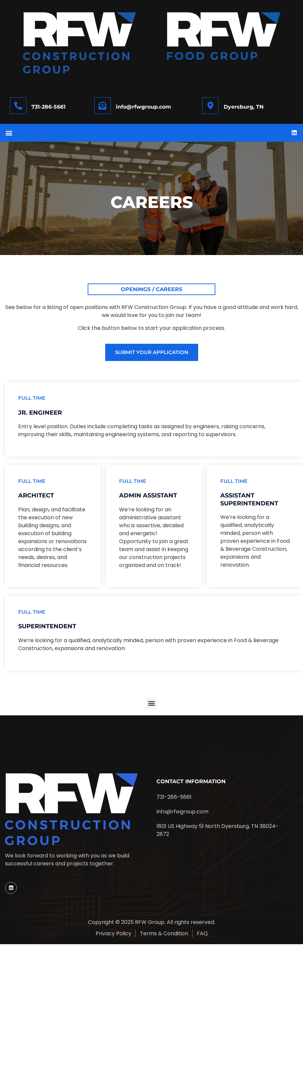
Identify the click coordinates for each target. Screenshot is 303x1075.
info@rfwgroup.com (143, 107)
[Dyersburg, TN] (210, 105)
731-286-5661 (48, 107)
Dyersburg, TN (244, 107)
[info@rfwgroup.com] (102, 105)
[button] (8, 133)
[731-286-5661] (18, 105)
